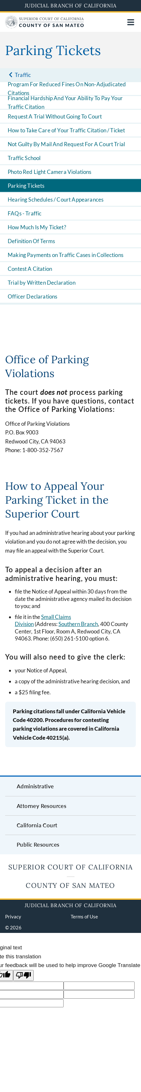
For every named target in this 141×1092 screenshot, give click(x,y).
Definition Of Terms (31, 241)
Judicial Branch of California (71, 5)
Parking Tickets (26, 185)
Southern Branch (78, 624)
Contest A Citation (30, 268)
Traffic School (24, 158)
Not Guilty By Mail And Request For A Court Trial (66, 144)
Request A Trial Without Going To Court (55, 116)
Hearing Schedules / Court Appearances (55, 199)
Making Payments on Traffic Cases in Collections (65, 255)
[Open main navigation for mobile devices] (130, 22)
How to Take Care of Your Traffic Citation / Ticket (66, 130)
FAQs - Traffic (24, 213)
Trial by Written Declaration (41, 282)
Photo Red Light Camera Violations (50, 171)
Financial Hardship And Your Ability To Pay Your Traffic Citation (65, 102)
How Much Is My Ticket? (37, 227)
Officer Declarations (32, 296)
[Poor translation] (23, 975)
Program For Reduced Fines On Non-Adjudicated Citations (67, 88)
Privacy (13, 916)
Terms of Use (84, 916)
